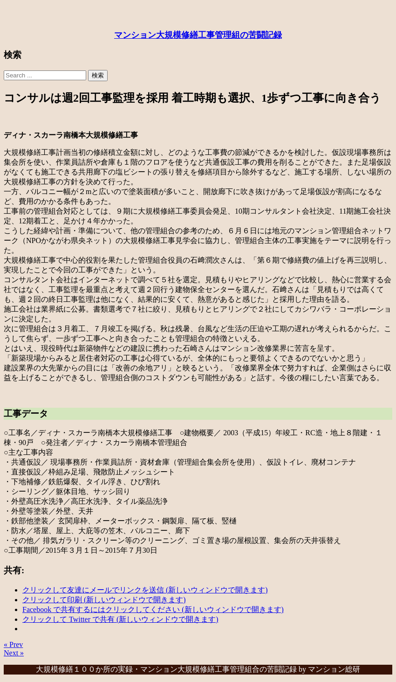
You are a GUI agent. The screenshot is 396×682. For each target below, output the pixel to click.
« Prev (13, 644)
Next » (14, 653)
